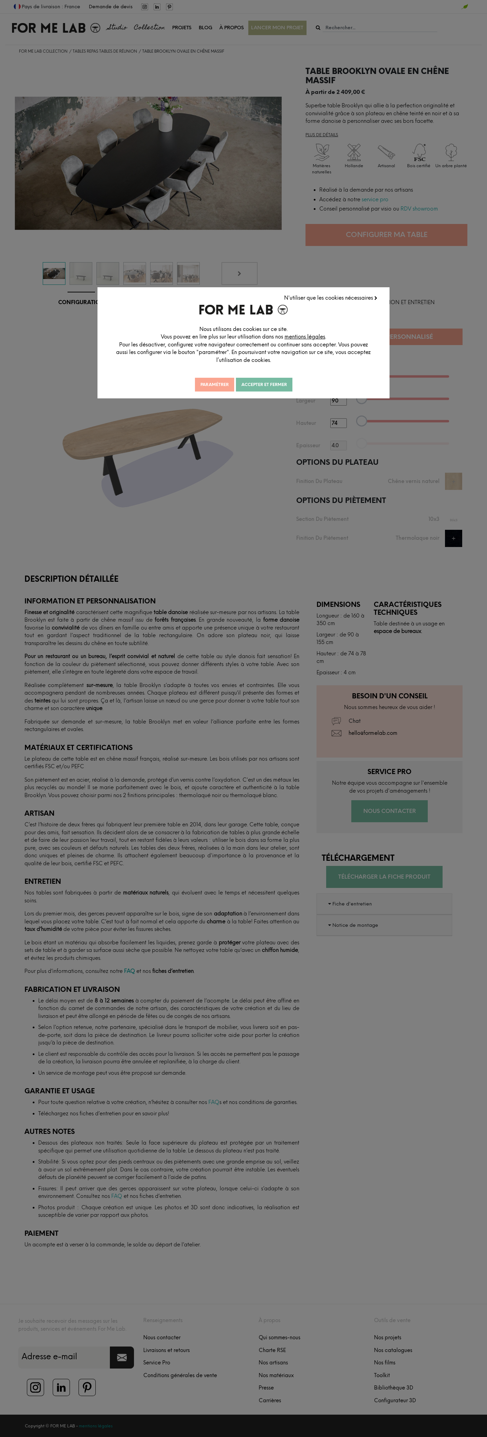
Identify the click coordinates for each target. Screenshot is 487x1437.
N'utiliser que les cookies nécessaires (330, 298)
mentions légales (304, 337)
